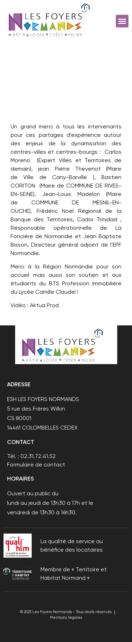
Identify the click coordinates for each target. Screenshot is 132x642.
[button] (122, 21)
